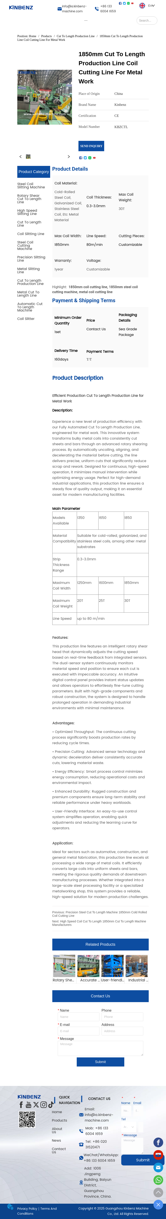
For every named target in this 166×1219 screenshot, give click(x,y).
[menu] (86, 20)
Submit (100, 1062)
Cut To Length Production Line (75, 36)
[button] (86, 20)
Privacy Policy (27, 1208)
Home (32, 36)
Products (46, 36)
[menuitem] (86, 20)
